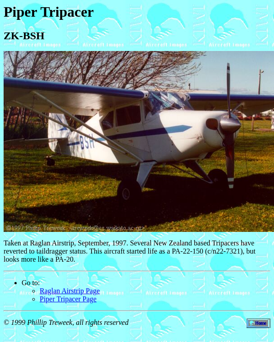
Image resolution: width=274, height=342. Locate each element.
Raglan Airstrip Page (70, 291)
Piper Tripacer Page (68, 299)
